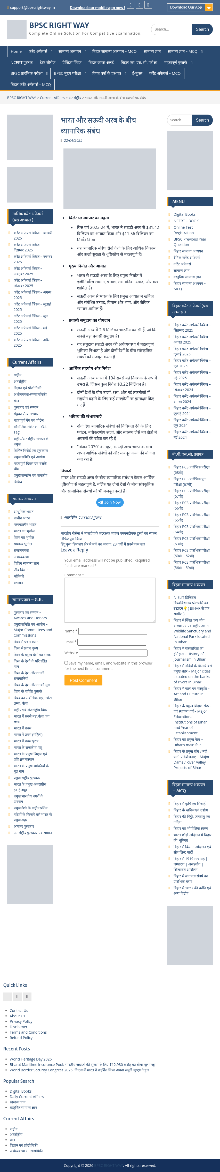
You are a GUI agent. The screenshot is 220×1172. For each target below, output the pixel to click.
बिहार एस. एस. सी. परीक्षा (139, 62)
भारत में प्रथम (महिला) (28, 734)
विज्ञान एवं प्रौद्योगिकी (28, 387)
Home (16, 51)
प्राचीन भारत (22, 518)
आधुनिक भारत (24, 511)
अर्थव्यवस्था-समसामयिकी (30, 394)
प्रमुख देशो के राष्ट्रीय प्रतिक (31, 807)
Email (70, 641)
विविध (18, 481)
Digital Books (184, 214)
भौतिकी (19, 576)
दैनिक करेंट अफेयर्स (186, 257)
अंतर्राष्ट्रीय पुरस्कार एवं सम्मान (33, 832)
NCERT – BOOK (186, 220)
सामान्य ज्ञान (152, 51)
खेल (16, 400)
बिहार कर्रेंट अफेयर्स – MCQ (31, 84)
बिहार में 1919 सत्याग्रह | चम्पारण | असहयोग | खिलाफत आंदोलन (190, 864)
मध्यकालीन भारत (25, 524)
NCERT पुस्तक (22, 62)
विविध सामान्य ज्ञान (26, 563)
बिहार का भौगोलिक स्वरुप (191, 828)
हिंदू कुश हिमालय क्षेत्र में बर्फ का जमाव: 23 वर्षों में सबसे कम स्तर (103, 544)
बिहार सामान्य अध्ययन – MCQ (114, 51)
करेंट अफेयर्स (38, 51)
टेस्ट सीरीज (47, 62)
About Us (17, 1015)
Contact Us (19, 1010)
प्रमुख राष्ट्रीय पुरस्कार (27, 777)
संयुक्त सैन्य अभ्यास (26, 413)
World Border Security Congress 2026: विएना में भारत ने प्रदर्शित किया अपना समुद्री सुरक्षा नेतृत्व (79, 1070)
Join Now (109, 502)
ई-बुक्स (137, 73)
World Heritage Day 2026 (31, 1059)
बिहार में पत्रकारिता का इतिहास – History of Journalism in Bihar (190, 654)
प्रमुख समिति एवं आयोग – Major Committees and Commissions (33, 630)
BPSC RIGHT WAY (59, 25)
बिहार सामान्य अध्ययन (188, 251)
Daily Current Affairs (27, 1096)
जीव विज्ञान (21, 569)
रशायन (18, 582)
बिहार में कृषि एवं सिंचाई (190, 803)
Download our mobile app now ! (97, 7)
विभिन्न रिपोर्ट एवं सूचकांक (31, 450)
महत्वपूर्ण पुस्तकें (175, 62)
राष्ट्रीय (17, 374)
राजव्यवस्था (21, 550)
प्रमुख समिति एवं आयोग (29, 456)
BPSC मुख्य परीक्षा (67, 73)
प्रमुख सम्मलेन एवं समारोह (30, 475)
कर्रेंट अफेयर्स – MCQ (165, 73)
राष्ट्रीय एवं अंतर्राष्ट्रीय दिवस (31, 709)
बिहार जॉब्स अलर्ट (101, 62)
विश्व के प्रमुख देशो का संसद (32, 654)
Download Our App (186, 7)
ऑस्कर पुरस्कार (24, 826)
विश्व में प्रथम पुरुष (26, 648)
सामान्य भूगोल (23, 543)
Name (71, 631)
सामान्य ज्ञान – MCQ (183, 51)
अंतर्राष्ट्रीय (75, 97)
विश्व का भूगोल (24, 537)
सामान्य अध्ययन (70, 51)
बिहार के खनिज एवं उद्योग (191, 810)
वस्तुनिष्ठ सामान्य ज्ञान (187, 276)
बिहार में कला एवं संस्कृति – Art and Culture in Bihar (191, 694)
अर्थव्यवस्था (21, 556)
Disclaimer (18, 1026)
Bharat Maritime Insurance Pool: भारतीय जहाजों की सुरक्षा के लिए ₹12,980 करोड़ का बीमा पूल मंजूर (83, 1064)
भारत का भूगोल (24, 530)
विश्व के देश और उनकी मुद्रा (32, 684)
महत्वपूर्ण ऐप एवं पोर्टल (29, 420)
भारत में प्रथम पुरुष (26, 740)
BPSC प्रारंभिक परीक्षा (27, 73)
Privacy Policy (21, 1021)
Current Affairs (52, 97)
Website (71, 652)
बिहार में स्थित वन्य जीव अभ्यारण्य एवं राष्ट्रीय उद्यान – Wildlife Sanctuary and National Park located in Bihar (192, 631)
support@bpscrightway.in (32, 7)
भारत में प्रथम (22, 728)
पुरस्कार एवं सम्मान (26, 407)
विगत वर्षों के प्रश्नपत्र (106, 73)
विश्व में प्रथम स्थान (26, 641)
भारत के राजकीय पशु (28, 747)
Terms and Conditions (28, 1032)
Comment (74, 574)
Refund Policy (21, 1037)
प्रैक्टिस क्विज (72, 62)
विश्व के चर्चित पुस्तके (28, 691)
